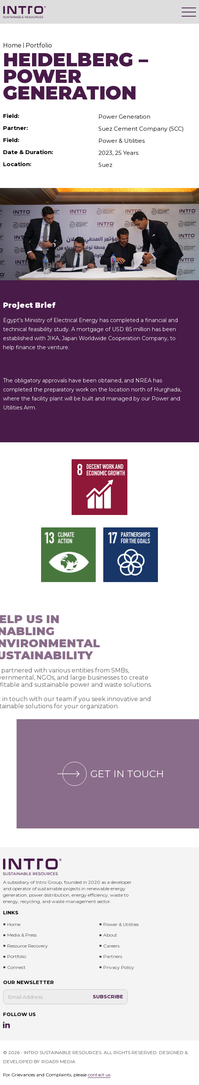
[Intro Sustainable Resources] (24, 12)
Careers (111, 946)
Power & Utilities (121, 924)
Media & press (22, 935)
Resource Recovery (27, 946)
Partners (112, 956)
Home (13, 924)
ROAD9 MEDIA (58, 1061)
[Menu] (189, 12)
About (110, 935)
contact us (99, 1074)
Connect (16, 967)
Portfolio (16, 956)
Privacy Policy (118, 967)
